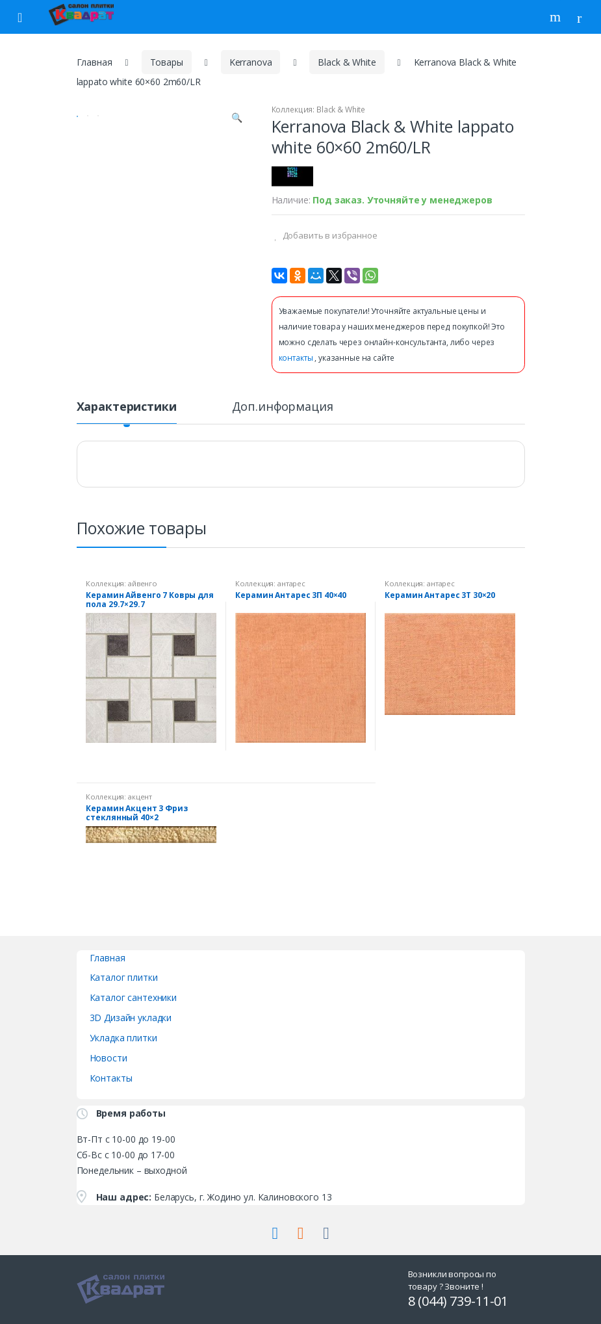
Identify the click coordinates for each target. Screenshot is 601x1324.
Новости (108, 1058)
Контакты (111, 1078)
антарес (291, 583)
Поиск (557, 17)
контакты (297, 357)
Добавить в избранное (329, 235)
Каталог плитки (124, 977)
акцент (140, 796)
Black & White (347, 62)
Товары (166, 62)
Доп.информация (282, 407)
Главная (94, 62)
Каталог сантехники (133, 997)
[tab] (127, 412)
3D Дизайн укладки (131, 1017)
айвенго (142, 583)
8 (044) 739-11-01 (458, 1301)
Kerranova (250, 62)
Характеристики (127, 407)
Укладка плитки (123, 1038)
